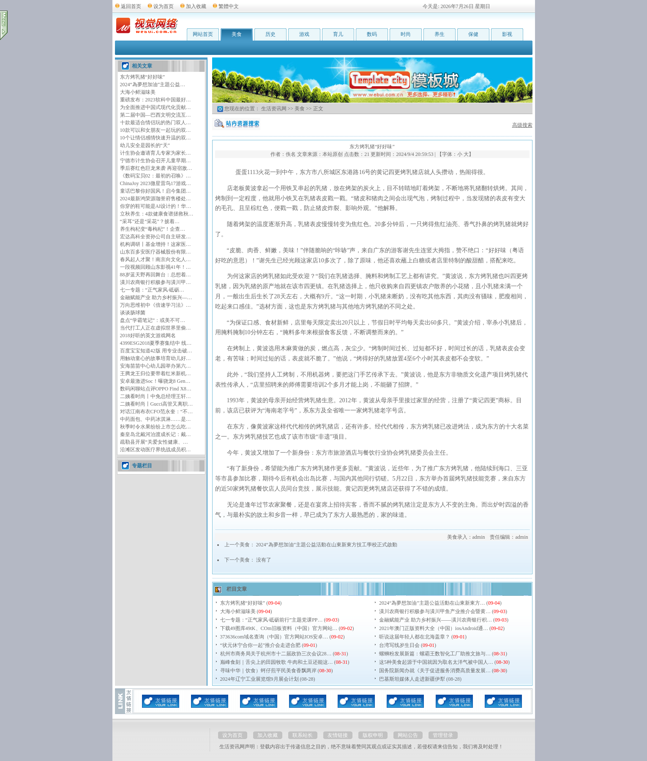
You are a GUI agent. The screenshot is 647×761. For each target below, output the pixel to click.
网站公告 (408, 735)
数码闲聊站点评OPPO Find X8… (155, 389)
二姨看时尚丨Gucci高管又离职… (156, 404)
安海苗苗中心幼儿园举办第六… (155, 366)
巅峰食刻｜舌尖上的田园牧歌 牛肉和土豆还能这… (276, 662)
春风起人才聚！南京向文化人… (155, 259)
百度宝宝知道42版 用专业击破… (156, 351)
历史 (270, 34)
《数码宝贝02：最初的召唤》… (155, 176)
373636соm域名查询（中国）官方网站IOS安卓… (274, 637)
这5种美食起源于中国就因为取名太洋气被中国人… (436, 662)
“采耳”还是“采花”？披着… (150, 221)
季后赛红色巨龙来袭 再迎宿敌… (156, 168)
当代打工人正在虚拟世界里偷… (155, 328)
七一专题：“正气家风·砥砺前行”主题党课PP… (271, 620)
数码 (372, 34)
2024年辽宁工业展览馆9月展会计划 (259, 679)
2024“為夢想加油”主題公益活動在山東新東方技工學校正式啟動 (327, 545)
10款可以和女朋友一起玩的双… (155, 130)
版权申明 (373, 735)
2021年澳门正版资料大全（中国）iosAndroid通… (433, 628)
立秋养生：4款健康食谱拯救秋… (157, 214)
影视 (507, 34)
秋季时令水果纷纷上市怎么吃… (155, 427)
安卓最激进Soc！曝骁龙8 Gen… (155, 381)
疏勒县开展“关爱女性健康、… (154, 442)
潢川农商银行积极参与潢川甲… (155, 282)
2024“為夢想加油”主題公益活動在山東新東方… (432, 603)
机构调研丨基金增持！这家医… (155, 244)
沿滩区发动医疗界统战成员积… (155, 450)
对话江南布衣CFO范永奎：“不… (156, 412)
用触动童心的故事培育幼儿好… (155, 358)
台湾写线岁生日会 (399, 645)
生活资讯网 (274, 109)
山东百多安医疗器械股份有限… (155, 252)
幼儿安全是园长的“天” (145, 145)
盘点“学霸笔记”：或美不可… (153, 320)
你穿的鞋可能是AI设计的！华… (155, 206)
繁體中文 (228, 6)
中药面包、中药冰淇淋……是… (155, 419)
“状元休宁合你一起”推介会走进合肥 (260, 645)
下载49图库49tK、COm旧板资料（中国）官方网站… (279, 628)
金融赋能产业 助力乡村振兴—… (156, 297)
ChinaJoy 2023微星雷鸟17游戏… (155, 183)
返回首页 (131, 6)
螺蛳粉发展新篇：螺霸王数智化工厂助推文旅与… (435, 654)
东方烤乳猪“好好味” (142, 77)
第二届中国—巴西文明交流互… (155, 115)
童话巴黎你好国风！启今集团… (155, 191)
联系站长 (302, 735)
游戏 (304, 34)
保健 (473, 34)
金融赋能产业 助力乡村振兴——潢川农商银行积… (435, 620)
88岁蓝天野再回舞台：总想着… (155, 275)
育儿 (338, 34)
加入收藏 (196, 6)
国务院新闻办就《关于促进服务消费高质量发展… (435, 671)
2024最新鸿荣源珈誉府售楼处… (155, 199)
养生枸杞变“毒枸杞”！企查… (153, 229)
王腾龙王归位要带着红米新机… (155, 373)
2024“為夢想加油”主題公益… (153, 84)
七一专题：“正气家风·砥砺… (152, 290)
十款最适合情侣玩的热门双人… (155, 122)
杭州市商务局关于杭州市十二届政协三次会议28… (276, 654)
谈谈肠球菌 (132, 313)
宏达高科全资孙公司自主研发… (155, 237)
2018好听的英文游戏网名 (148, 335)
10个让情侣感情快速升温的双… (155, 138)
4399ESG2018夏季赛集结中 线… (156, 343)
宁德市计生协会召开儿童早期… (155, 161)
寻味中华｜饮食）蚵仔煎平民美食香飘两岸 (268, 671)
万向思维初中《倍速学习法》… (155, 305)
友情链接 (338, 735)
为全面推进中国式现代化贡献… (155, 107)
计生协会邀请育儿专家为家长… (155, 153)
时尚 (406, 34)
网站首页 (203, 34)
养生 (439, 34)
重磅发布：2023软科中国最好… (155, 100)
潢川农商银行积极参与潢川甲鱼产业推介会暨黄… (435, 611)
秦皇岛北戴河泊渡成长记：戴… (155, 434)
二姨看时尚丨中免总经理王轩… (155, 396)
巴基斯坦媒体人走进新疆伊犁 (412, 679)
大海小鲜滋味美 (138, 92)
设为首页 (163, 6)
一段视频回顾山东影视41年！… (155, 267)
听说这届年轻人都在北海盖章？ (414, 637)
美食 (237, 34)
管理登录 (443, 735)
